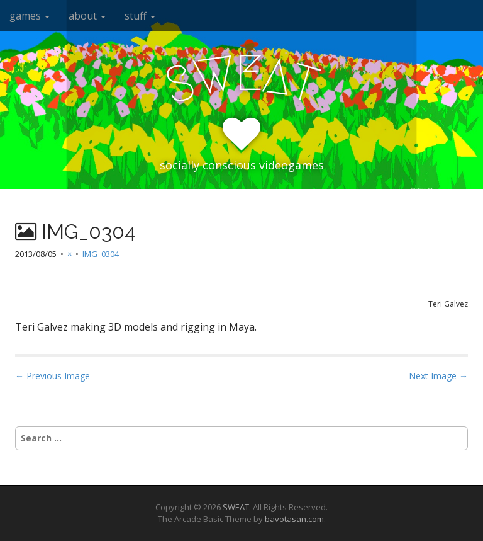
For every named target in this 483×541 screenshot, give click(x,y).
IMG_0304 (100, 253)
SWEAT (236, 507)
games (29, 16)
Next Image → (438, 376)
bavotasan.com (294, 519)
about (87, 16)
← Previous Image (52, 376)
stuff (140, 16)
